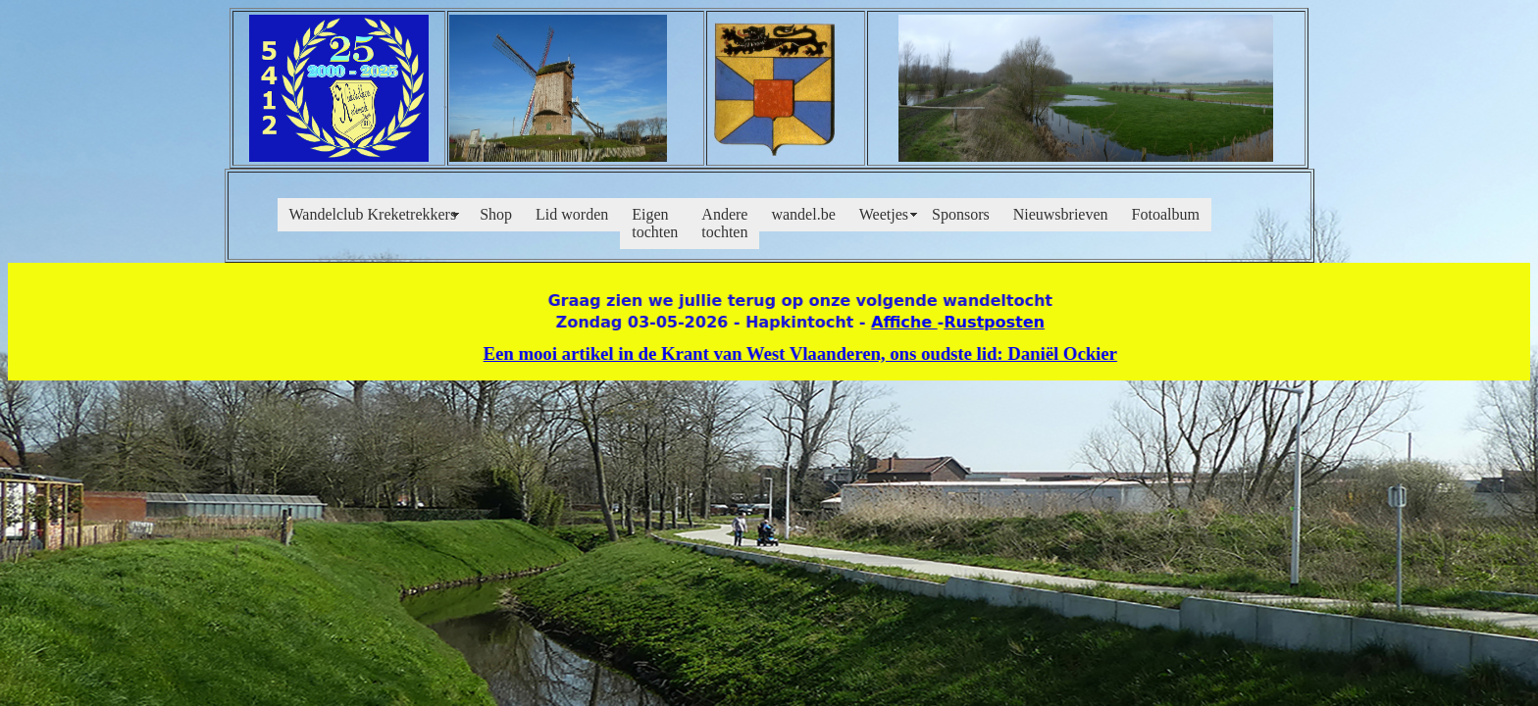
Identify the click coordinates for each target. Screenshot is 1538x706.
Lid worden (572, 214)
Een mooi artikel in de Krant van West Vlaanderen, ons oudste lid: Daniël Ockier (793, 353)
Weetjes (883, 214)
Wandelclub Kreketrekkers (373, 214)
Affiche (897, 322)
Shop (496, 214)
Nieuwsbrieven (1060, 214)
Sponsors (961, 214)
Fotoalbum (1166, 214)
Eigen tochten (655, 223)
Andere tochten (724, 223)
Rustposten (987, 322)
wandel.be (803, 214)
